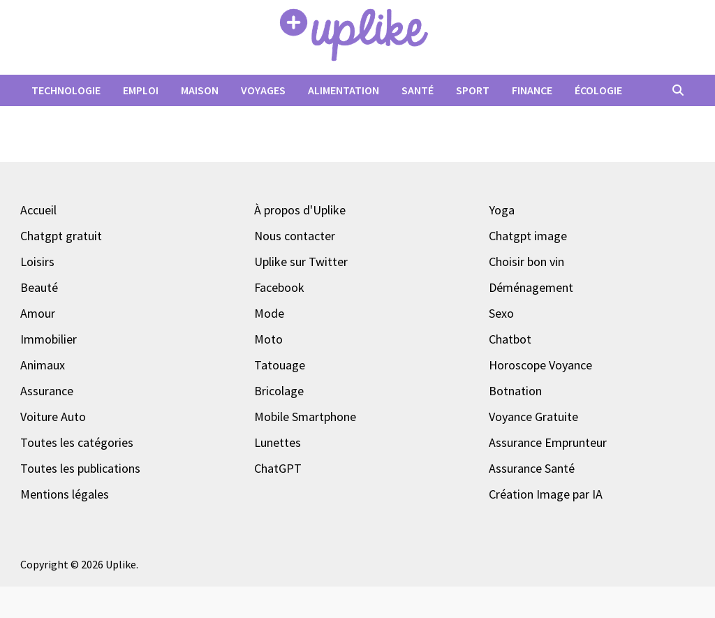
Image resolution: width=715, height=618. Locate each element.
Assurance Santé (532, 468)
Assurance (46, 391)
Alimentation (343, 90)
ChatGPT (278, 468)
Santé (417, 90)
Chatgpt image (528, 236)
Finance (532, 90)
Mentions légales (64, 494)
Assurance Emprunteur (548, 442)
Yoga (502, 210)
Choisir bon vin (526, 261)
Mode (269, 313)
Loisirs (37, 261)
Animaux (42, 365)
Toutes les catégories (76, 442)
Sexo (501, 313)
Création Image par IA (546, 494)
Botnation (515, 391)
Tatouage (279, 365)
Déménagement (531, 287)
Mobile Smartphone (305, 417)
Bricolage (279, 391)
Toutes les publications (80, 468)
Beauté (39, 287)
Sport (472, 90)
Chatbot (510, 339)
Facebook (279, 287)
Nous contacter (294, 236)
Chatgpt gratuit (61, 236)
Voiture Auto (53, 417)
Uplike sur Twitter (301, 261)
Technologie (66, 90)
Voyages (263, 90)
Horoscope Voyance (540, 365)
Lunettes (277, 442)
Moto (268, 339)
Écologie (598, 90)
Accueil (38, 210)
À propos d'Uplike (300, 210)
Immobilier (48, 339)
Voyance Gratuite (533, 417)
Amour (37, 313)
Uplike (120, 564)
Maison (200, 90)
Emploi (141, 90)
